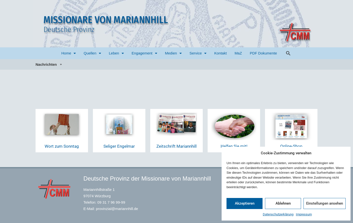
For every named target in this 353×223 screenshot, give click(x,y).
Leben (116, 53)
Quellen (92, 53)
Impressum (304, 214)
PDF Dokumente (263, 53)
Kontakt (220, 53)
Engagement (144, 53)
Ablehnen (283, 203)
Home (68, 53)
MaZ (238, 53)
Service (197, 53)
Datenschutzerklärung (278, 214)
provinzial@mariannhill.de (117, 209)
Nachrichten (46, 64)
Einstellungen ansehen (324, 203)
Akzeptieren (244, 203)
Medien (173, 53)
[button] (288, 53)
